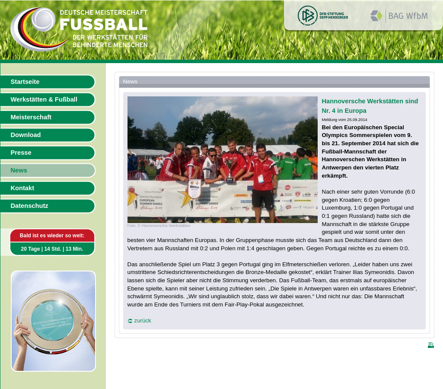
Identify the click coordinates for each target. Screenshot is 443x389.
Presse (21, 152)
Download (26, 134)
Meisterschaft (31, 117)
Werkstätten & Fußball (44, 99)
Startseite (25, 81)
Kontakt (23, 188)
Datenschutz (29, 205)
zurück (142, 320)
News (19, 170)
